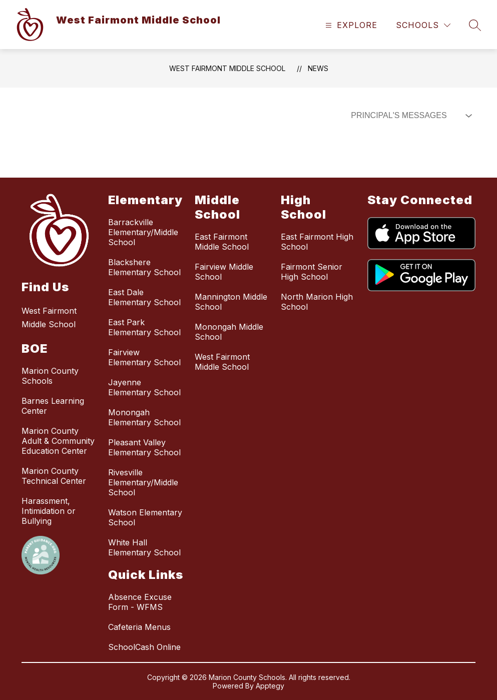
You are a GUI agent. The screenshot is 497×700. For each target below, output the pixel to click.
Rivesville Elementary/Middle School (143, 482)
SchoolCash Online (144, 647)
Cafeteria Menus (139, 627)
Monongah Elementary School (144, 417)
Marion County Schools (50, 376)
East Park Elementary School (144, 327)
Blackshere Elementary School (144, 267)
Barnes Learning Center (53, 406)
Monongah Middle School (229, 332)
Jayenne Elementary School (144, 387)
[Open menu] (350, 25)
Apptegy (270, 685)
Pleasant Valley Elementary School (144, 447)
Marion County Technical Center (54, 476)
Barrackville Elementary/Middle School (143, 232)
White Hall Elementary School (144, 547)
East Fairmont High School (317, 242)
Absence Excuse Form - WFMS (140, 602)
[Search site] (475, 25)
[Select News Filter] (409, 116)
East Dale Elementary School (144, 297)
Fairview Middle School (224, 272)
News (318, 68)
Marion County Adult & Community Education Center (58, 441)
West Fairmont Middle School (227, 68)
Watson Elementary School (145, 517)
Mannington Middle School (231, 302)
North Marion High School (317, 302)
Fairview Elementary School (144, 357)
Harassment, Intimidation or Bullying (49, 511)
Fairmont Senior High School (311, 272)
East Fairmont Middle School (222, 242)
